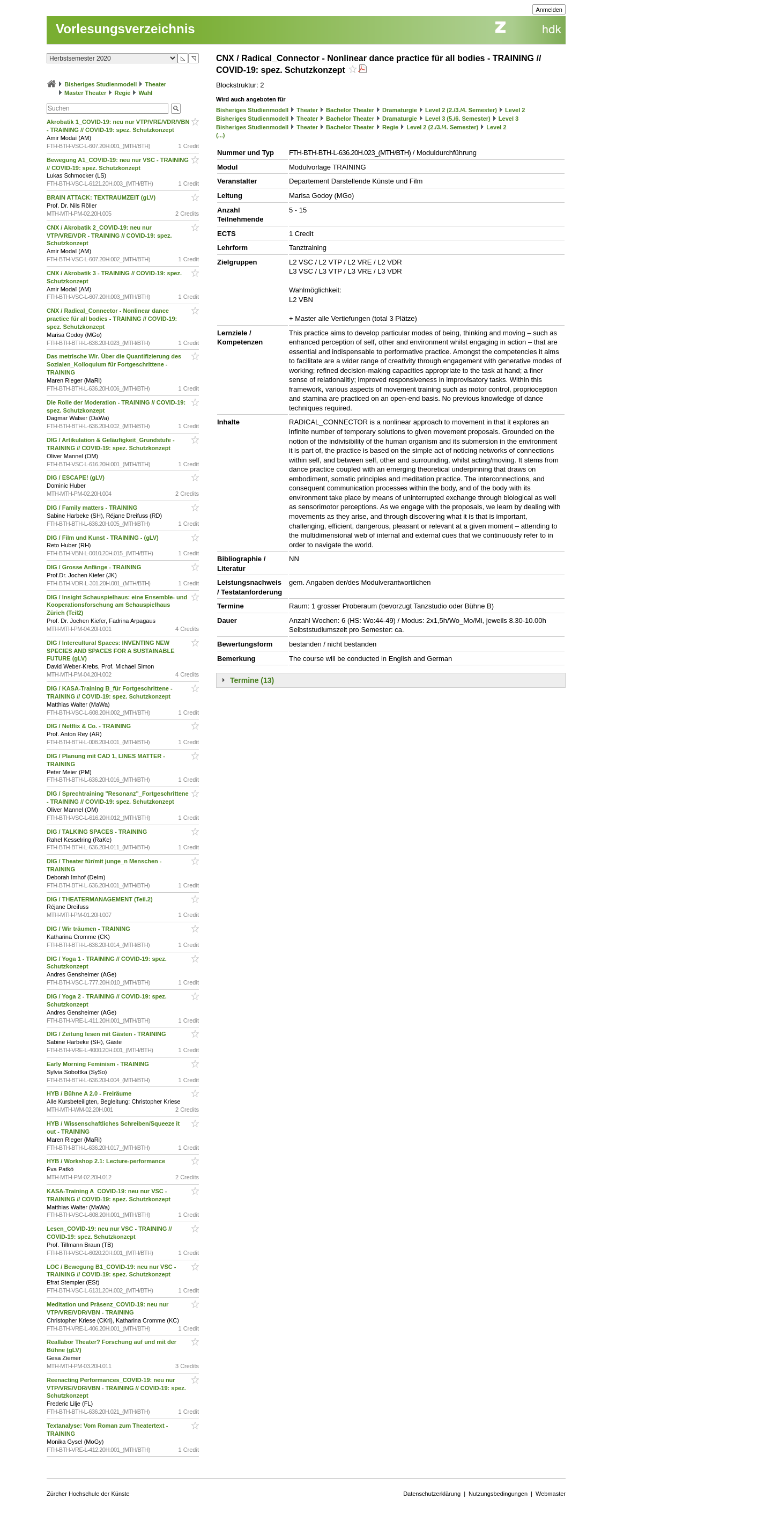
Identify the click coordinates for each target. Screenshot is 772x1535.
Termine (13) (252, 680)
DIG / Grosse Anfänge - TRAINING (95, 567)
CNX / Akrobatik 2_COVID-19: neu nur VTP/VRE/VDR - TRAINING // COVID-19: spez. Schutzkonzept (109, 235)
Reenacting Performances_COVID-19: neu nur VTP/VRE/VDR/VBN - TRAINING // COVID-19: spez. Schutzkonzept (116, 1388)
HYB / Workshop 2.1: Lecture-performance (107, 1161)
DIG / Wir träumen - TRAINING (89, 929)
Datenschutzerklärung (432, 1493)
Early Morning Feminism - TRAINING (99, 1064)
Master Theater (85, 93)
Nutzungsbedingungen (498, 1493)
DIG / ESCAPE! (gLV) (76, 477)
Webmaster (551, 1493)
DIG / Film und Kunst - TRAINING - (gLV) (103, 537)
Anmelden (549, 9)
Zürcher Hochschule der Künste (88, 1493)
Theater (155, 84)
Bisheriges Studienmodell (100, 84)
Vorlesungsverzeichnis (125, 28)
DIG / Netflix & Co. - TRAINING (89, 726)
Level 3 (508, 118)
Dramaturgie (399, 110)
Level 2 (515, 110)
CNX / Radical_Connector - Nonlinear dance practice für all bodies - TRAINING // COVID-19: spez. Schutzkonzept (112, 318)
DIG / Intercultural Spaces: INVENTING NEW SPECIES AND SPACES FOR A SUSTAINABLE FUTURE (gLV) (111, 651)
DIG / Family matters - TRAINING (93, 507)
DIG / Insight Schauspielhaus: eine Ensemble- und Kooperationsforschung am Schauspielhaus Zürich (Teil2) (117, 605)
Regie (122, 93)
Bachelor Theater (350, 110)
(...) (220, 135)
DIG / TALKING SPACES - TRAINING (98, 831)
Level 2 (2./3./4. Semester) (461, 110)
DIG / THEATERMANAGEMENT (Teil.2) (100, 899)
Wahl (146, 93)
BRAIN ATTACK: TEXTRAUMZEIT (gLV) (102, 197)
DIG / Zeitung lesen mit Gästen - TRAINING (107, 1034)
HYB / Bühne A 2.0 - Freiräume (90, 1093)
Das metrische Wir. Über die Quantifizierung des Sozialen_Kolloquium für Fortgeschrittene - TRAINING (114, 364)
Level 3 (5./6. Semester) (458, 118)
